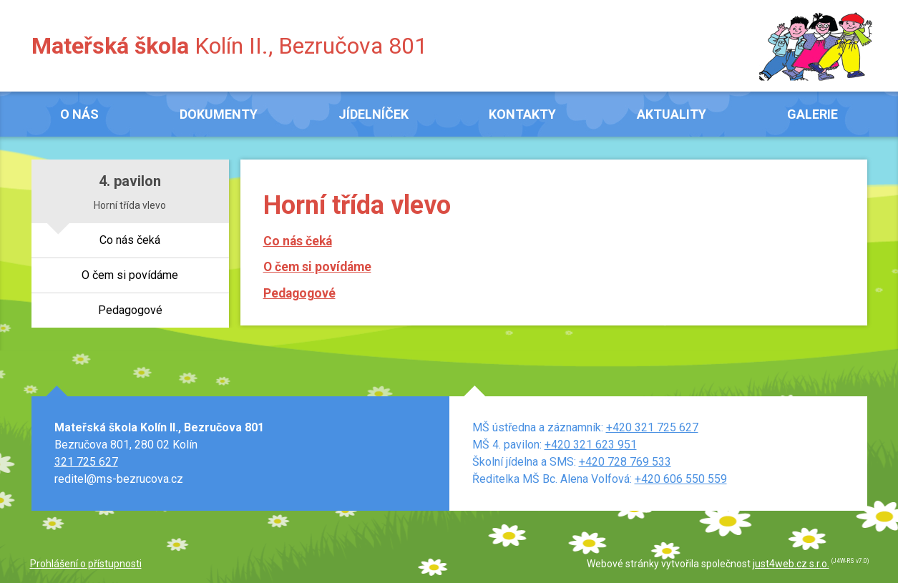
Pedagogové (299, 293)
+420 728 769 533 (625, 462)
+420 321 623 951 (591, 444)
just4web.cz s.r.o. (791, 563)
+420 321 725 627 (652, 427)
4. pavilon (130, 181)
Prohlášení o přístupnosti (86, 563)
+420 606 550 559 (681, 479)
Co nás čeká (297, 241)
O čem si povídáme (317, 267)
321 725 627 (86, 462)
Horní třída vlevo (130, 205)
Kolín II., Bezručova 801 (229, 45)
